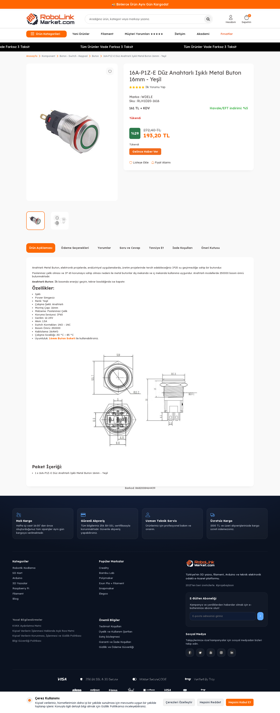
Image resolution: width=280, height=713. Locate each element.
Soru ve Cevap (130, 248)
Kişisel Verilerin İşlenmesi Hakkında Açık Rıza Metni (43, 630)
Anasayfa (31, 56)
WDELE (147, 97)
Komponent (48, 56)
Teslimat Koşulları (110, 626)
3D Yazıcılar (19, 583)
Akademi (203, 34)
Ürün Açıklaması (40, 248)
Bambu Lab (106, 572)
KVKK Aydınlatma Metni (26, 625)
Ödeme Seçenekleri (75, 248)
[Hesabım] (231, 19)
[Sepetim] (246, 19)
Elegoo (103, 593)
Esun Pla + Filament (111, 583)
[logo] (50, 19)
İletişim (180, 34)
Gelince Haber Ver (145, 151)
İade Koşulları (182, 248)
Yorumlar (104, 248)
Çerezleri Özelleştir (179, 702)
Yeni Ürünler (80, 34)
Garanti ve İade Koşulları (115, 641)
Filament (107, 34)
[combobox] (149, 19)
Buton (95, 56)
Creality (104, 567)
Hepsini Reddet (210, 702)
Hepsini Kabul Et (239, 702)
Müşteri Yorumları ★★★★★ (144, 34)
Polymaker (106, 578)
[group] (72, 132)
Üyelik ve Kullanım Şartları (115, 631)
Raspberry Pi (20, 588)
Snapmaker (106, 588)
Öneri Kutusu (210, 248)
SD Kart (17, 572)
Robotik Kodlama (23, 567)
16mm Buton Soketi (62, 338)
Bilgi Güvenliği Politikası (26, 640)
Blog (15, 598)
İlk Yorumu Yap (155, 87)
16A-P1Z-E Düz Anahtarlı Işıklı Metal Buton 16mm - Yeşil (134, 56)
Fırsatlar (227, 33)
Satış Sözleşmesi (109, 636)
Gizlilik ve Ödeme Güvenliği (116, 647)
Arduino (17, 578)
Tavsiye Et (156, 248)
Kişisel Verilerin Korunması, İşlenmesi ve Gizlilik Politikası (46, 635)
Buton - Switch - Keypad (74, 56)
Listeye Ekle (139, 162)
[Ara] (208, 19)
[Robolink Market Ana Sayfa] (227, 563)
